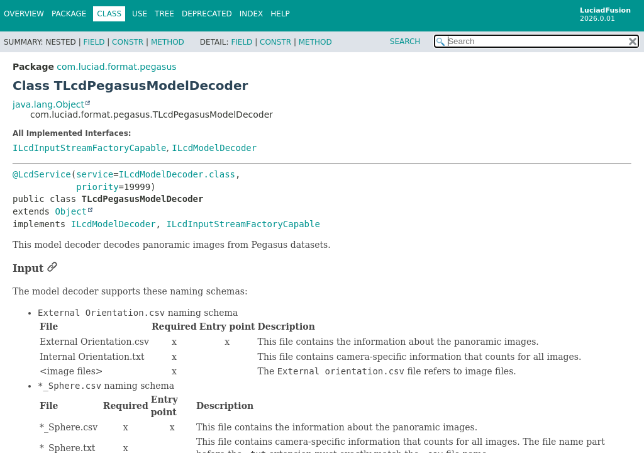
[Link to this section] (52, 268)
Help (280, 13)
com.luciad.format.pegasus (116, 67)
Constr (127, 42)
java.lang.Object (48, 104)
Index (252, 13)
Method (167, 42)
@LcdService (42, 174)
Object (71, 211)
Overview (24, 13)
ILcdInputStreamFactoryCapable (89, 148)
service (94, 174)
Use (139, 13)
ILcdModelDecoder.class (177, 174)
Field (93, 42)
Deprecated (207, 13)
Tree (164, 13)
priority (97, 187)
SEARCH (405, 41)
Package (69, 13)
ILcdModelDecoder (214, 148)
